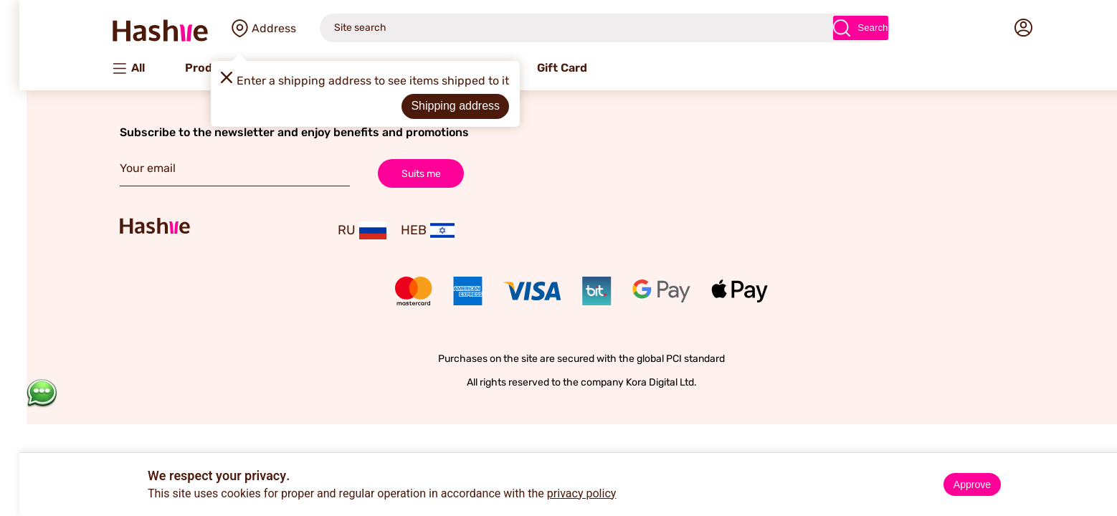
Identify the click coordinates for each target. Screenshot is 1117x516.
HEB (405, 230)
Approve (949, 484)
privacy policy (559, 493)
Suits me (398, 173)
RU (339, 230)
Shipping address (432, 106)
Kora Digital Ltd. (638, 382)
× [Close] (1100, 466)
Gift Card (539, 68)
